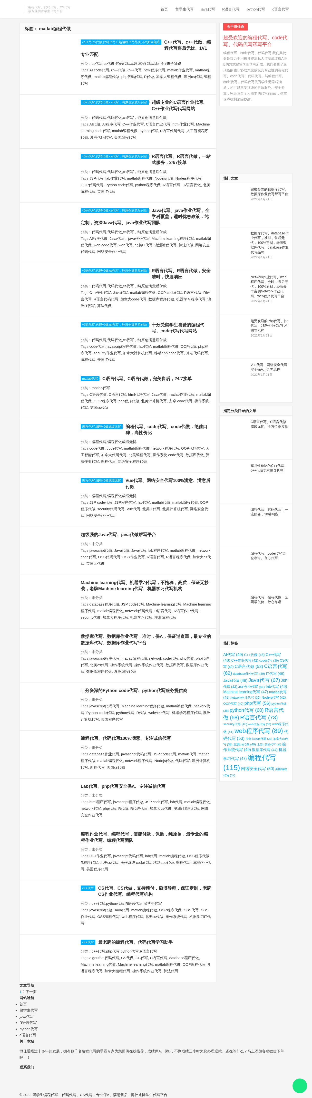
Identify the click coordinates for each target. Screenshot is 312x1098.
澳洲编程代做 (125, 671)
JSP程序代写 (125, 502)
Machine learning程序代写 (173, 238)
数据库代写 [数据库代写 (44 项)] (265, 750)
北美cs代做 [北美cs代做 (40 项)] (245, 744)
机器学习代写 (141, 617)
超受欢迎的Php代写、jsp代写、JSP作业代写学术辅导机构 (269, 325)
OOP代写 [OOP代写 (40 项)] (233, 703)
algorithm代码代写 (104, 958)
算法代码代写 (197, 353)
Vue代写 (133, 509)
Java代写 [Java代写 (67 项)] (264, 680)
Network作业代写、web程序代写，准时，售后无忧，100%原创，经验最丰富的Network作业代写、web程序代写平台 (269, 286)
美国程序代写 (112, 719)
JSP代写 (96, 178)
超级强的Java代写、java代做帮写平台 (118, 534)
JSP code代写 (100, 502)
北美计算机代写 (154, 401)
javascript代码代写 (104, 706)
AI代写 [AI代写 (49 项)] (233, 654)
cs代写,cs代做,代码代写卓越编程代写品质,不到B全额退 (121, 42)
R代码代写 (138, 808)
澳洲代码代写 (101, 137)
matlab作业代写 (180, 70)
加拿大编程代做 (169, 77)
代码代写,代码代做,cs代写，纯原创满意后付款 (114, 102)
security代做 (91, 617)
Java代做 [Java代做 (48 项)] (235, 680)
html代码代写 (138, 394)
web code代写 (105, 245)
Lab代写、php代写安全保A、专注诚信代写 (123, 786)
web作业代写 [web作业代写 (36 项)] (259, 724)
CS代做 (127, 958)
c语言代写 (281, 9)
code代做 (97, 448)
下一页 (31, 992)
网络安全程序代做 (132, 461)
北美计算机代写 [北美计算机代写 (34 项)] (269, 744)
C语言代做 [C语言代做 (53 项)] (249, 666)
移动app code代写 (169, 353)
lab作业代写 (115, 178)
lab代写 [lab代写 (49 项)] (276, 686)
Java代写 (120, 292)
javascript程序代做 (122, 346)
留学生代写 (184, 9)
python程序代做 (148, 185)
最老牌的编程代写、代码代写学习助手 (135, 942)
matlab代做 (161, 502)
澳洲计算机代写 (186, 808)
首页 (164, 9)
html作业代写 (183, 124)
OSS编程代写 (108, 917)
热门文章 (230, 178)
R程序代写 (89, 862)
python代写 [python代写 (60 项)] (246, 710)
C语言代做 (98, 394)
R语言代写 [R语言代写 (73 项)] (259, 717)
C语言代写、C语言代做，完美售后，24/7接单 (147, 378)
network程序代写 (165, 448)
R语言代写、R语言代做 (182, 185)
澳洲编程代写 (165, 245)
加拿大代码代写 (114, 455)
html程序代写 (154, 70)
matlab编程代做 (106, 77)
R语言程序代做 (178, 557)
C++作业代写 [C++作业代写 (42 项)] (244, 660)
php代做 (187, 658)
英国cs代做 (99, 407)
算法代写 (171, 971)
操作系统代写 (121, 665)
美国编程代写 (125, 137)
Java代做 (159, 394)
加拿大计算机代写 (137, 353)
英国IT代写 (106, 191)
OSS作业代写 (133, 557)
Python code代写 (119, 185)
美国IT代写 (106, 359)
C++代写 (134, 70)
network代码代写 (139, 611)
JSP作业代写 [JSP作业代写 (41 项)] (251, 687)
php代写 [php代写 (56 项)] (257, 703)
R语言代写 (231, 9)
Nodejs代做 (164, 178)
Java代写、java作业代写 (129, 238)
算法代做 (186, 245)
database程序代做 (104, 604)
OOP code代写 (170, 292)
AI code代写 (99, 70)
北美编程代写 (140, 455)
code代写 (97, 346)
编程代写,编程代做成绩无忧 (101, 426)
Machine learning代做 (98, 964)
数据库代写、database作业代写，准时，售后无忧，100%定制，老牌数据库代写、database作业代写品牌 (270, 242)
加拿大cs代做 (161, 808)
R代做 (149, 77)
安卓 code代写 (181, 401)
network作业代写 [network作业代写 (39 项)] (246, 697)
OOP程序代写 (105, 401)
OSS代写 (191, 910)
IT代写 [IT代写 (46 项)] (275, 673)
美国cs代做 (116, 767)
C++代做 (118, 70)
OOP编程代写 (194, 964)
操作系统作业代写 (149, 665)
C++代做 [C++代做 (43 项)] (254, 655)
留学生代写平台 (154, 1095)
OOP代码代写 (92, 185)
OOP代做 (188, 346)
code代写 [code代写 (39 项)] (269, 660)
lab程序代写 (158, 550)
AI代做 (94, 124)
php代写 (109, 808)
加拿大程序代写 (115, 617)
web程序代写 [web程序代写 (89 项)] (258, 730)
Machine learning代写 (163, 604)
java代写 (208, 9)
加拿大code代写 (133, 299)
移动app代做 (163, 862)
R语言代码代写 (172, 131)
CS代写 (142, 958)
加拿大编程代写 (117, 971)
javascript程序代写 (104, 658)
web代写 (126, 245)
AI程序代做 (98, 238)
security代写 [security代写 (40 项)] (235, 724)
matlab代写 (90, 378)
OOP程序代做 (170, 910)
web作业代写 (159, 713)
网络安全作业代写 (112, 252)
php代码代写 (131, 77)
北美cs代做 (154, 917)
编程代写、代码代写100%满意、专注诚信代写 (126, 738)
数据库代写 (175, 665)
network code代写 (163, 658)
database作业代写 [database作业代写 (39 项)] (249, 673)
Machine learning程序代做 (143, 706)
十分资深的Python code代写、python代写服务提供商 (134, 690)
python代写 (256, 9)
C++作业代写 (133, 124)
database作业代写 (104, 754)
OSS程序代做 (198, 856)
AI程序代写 (111, 124)
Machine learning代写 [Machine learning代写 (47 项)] (245, 692)
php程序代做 (128, 401)
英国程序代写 (97, 869)
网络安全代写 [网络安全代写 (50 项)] (257, 768)
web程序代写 (132, 917)
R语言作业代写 (186, 611)
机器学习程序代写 (190, 299)
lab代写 (145, 346)
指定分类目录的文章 (239, 411)
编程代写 (88, 359)
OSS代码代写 (109, 557)
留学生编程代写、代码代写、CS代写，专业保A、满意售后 (80, 1095)
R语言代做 (192, 292)
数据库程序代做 (161, 299)
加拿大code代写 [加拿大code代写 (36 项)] (258, 738)
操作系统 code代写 (168, 455)
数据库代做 (194, 455)
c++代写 (88, 888)
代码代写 (182, 761)
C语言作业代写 (158, 124)
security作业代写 (107, 353)
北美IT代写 (144, 245)
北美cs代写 (99, 665)
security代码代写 (111, 509)
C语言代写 (117, 394)
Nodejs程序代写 (189, 178)
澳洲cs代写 (193, 77)
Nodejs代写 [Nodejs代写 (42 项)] (274, 697)
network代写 (91, 808)
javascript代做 (100, 550)
